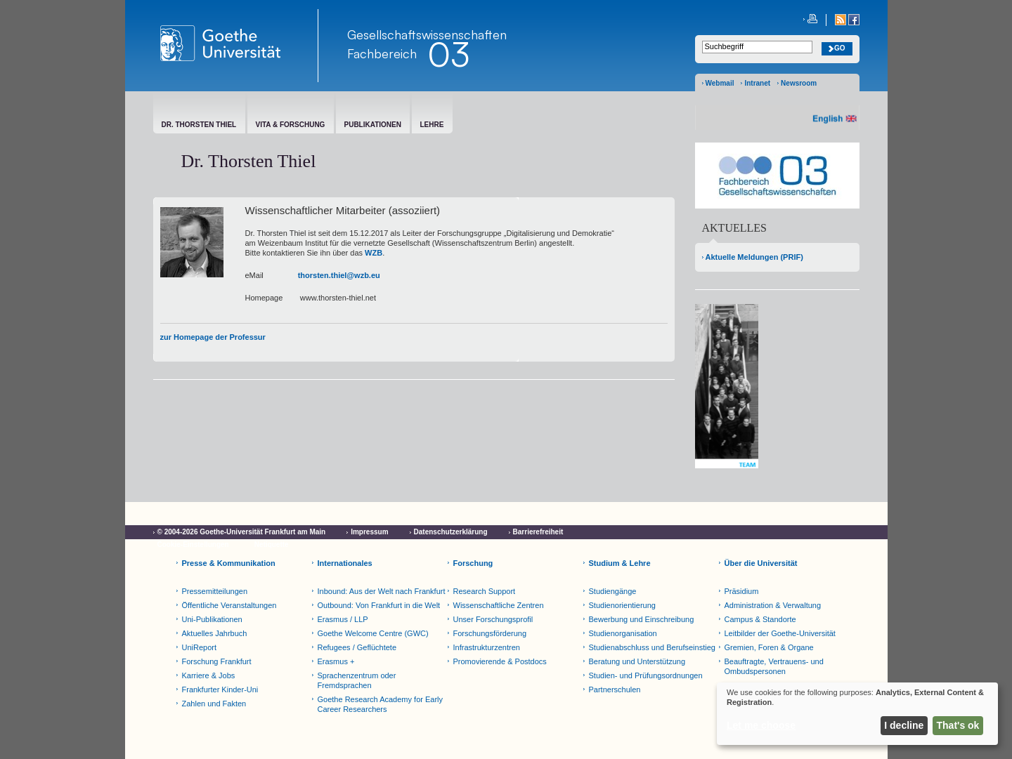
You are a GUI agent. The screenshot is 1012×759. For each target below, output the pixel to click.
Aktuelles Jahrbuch (214, 633)
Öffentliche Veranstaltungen (229, 605)
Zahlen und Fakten (214, 703)
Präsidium (742, 591)
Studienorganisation (623, 633)
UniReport (199, 647)
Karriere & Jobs (208, 675)
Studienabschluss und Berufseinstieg (652, 647)
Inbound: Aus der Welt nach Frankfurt (382, 591)
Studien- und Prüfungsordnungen (646, 675)
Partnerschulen (615, 689)
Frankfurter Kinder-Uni (220, 689)
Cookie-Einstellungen (193, 544)
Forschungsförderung (490, 633)
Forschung (473, 563)
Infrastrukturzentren (486, 647)
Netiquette (271, 544)
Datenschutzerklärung (451, 532)
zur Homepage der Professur (213, 337)
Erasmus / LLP (343, 619)
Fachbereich (382, 53)
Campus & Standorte (760, 619)
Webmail (720, 83)
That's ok (958, 725)
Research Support (484, 591)
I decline (903, 725)
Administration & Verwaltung (773, 605)
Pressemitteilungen (215, 591)
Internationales (345, 563)
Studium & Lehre (620, 563)
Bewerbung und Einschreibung (641, 619)
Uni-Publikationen (212, 619)
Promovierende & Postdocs (500, 661)
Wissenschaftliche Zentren (498, 605)
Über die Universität (761, 563)
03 (448, 54)
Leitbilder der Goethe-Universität (780, 633)
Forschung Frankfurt (217, 661)
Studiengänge (613, 591)
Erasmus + (336, 661)
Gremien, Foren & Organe (769, 647)
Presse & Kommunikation (228, 563)
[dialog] (857, 713)
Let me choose (761, 725)
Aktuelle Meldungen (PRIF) (754, 257)
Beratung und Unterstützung (637, 661)
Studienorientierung (622, 605)
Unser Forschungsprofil (493, 619)
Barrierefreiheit (538, 532)
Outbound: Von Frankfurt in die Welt (379, 605)
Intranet (757, 83)
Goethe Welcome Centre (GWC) (373, 633)
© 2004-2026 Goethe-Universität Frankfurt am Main (241, 532)
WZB (373, 253)
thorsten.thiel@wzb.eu (339, 275)
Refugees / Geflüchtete (357, 647)
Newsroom (799, 83)
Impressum (369, 532)
